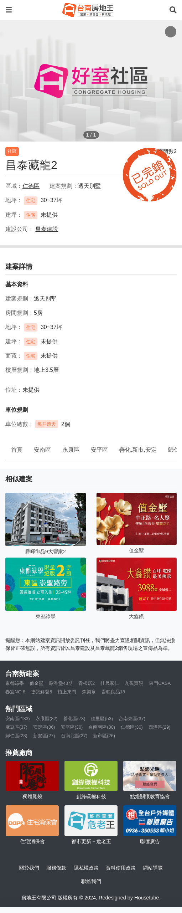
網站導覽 (153, 868)
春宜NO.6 (15, 691)
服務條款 (56, 868)
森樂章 (89, 691)
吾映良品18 (113, 691)
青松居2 (86, 683)
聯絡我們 (91, 881)
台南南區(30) (101, 727)
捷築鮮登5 (41, 691)
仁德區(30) (132, 727)
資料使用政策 (121, 868)
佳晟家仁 (109, 683)
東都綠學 (14, 683)
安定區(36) (44, 727)
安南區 (42, 450)
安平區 (99, 450)
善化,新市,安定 (138, 450)
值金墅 (36, 683)
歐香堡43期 (61, 683)
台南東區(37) (132, 718)
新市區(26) (104, 735)
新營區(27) (44, 735)
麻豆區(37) (16, 727)
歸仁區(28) (16, 735)
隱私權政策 (86, 868)
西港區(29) (160, 727)
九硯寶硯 (134, 683)
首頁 (16, 450)
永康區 (70, 450)
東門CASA (160, 683)
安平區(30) (72, 727)
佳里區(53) (102, 718)
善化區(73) (74, 718)
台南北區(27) (74, 735)
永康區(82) (47, 718)
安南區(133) (17, 718)
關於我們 (29, 868)
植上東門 (67, 691)
